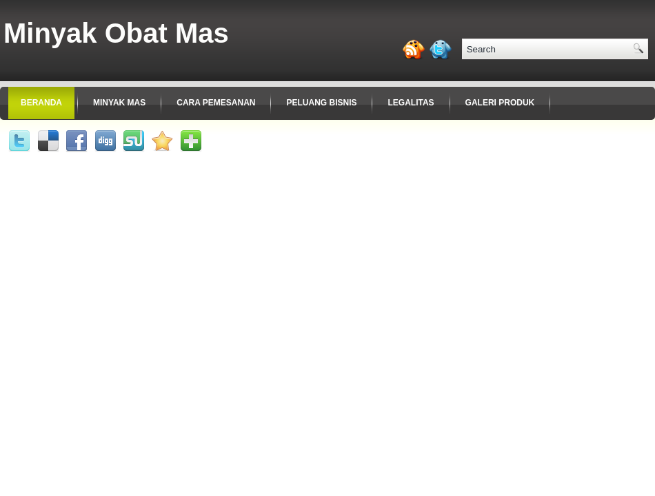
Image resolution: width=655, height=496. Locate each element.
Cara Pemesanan (216, 102)
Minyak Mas (119, 102)
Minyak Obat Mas (116, 33)
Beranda (41, 102)
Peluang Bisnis (321, 102)
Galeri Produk (500, 102)
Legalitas (410, 102)
